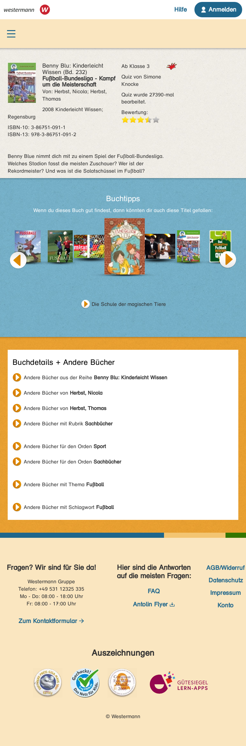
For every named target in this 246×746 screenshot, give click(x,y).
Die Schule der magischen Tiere (129, 304)
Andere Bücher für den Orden (65, 446)
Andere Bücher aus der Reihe (95, 377)
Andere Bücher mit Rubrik (68, 424)
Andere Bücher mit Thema (64, 484)
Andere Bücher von (63, 393)
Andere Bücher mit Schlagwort (69, 507)
